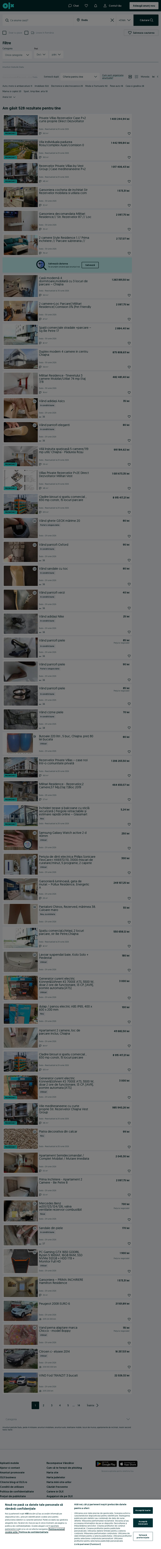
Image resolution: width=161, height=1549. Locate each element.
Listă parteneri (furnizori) (87, 1544)
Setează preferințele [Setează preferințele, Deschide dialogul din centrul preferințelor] (143, 1536)
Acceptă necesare (143, 1522)
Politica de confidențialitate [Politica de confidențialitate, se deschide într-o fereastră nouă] (33, 1532)
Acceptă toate (142, 1510)
